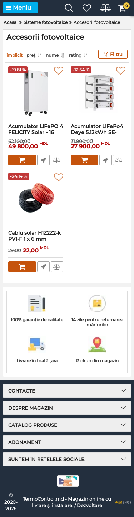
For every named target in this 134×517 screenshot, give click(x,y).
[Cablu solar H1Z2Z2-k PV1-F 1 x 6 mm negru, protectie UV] (35, 199)
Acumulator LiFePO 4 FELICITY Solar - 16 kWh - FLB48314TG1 (35, 132)
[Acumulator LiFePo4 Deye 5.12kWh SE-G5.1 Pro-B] (98, 93)
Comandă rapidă (43, 160)
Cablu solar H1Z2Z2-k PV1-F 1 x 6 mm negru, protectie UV (34, 239)
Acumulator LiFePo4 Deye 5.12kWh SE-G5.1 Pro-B (97, 132)
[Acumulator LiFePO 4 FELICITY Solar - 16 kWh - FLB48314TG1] (35, 93)
